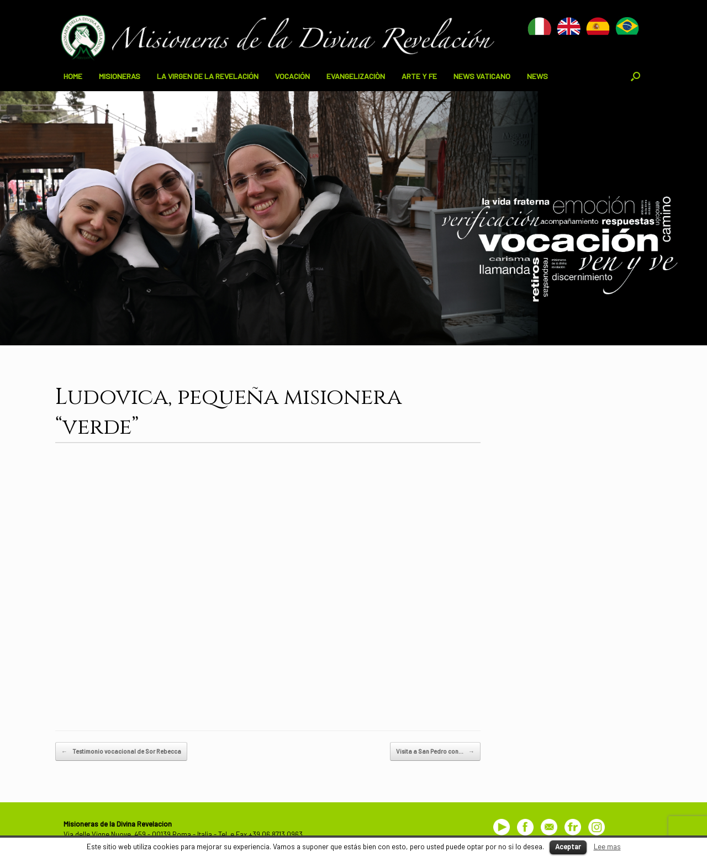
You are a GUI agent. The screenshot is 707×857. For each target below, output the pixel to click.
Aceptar (568, 846)
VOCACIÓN (292, 76)
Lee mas (607, 846)
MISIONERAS (119, 76)
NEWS (537, 76)
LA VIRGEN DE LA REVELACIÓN (207, 76)
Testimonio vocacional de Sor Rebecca (121, 751)
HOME (73, 76)
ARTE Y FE (419, 76)
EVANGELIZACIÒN (355, 76)
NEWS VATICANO (481, 76)
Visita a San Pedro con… (435, 751)
